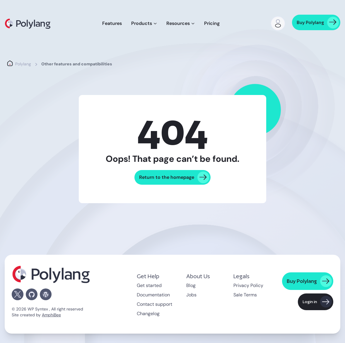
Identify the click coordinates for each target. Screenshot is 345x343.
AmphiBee (51, 314)
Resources (178, 23)
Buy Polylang (310, 22)
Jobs (191, 295)
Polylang (23, 64)
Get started (149, 285)
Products (141, 23)
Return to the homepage (166, 177)
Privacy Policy (248, 285)
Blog (191, 285)
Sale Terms (245, 295)
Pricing (212, 23)
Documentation (153, 295)
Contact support (154, 304)
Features (112, 23)
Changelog (148, 313)
